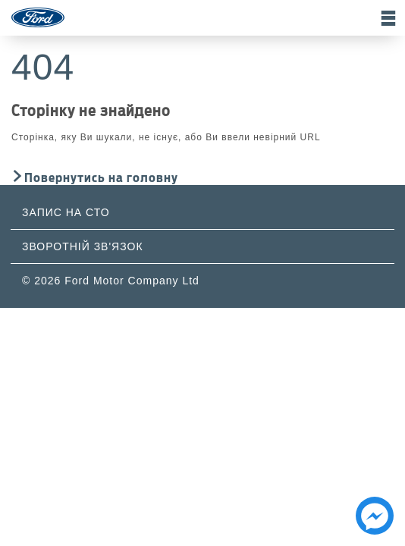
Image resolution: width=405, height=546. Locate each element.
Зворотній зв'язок (82, 246)
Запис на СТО (66, 212)
